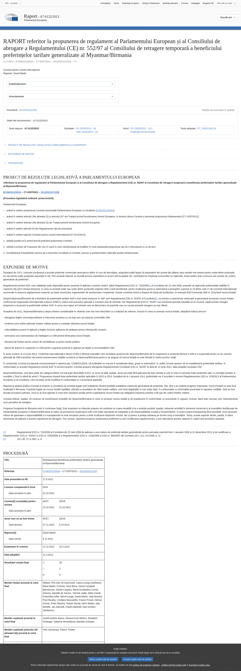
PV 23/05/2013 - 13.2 (141, 128)
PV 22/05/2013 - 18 (86, 128)
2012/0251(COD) (28, 110)
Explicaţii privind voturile (143, 132)
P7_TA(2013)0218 (206, 128)
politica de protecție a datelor (146, 668)
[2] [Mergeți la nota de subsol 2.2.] (156, 298)
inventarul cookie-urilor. (199, 668)
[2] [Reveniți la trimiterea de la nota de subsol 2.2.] (4, 439)
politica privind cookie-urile (173, 668)
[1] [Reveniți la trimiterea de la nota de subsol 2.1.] (4, 432)
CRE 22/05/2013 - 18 (87, 132)
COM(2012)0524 (12, 192)
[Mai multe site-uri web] (226, 3)
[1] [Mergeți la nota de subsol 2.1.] (149, 285)
